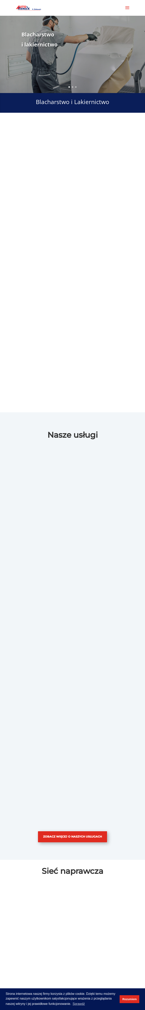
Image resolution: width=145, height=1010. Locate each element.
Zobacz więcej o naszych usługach (72, 836)
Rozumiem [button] (129, 999)
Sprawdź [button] (79, 1003)
